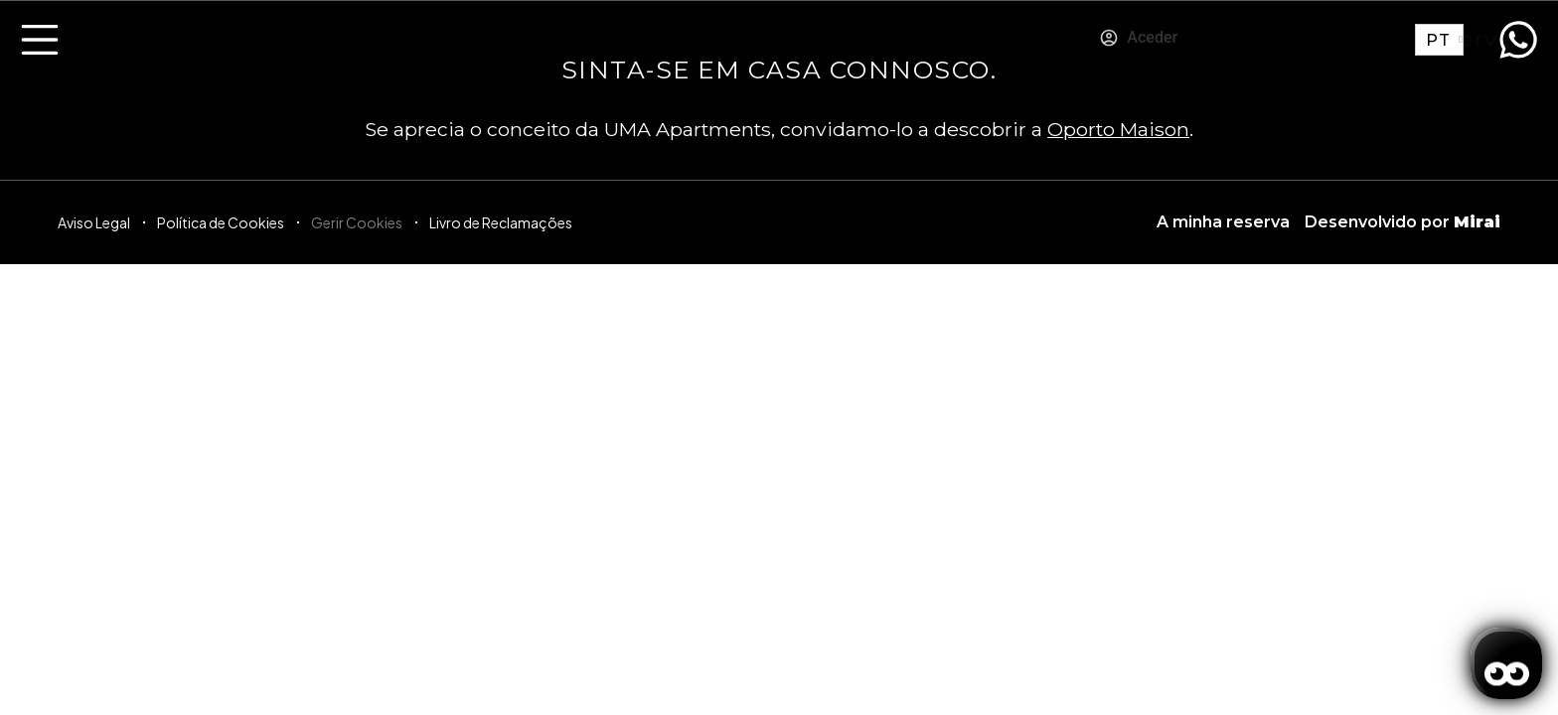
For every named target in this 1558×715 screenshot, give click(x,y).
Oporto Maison (1118, 129)
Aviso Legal (94, 222)
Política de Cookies (220, 222)
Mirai (1477, 222)
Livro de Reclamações (500, 222)
